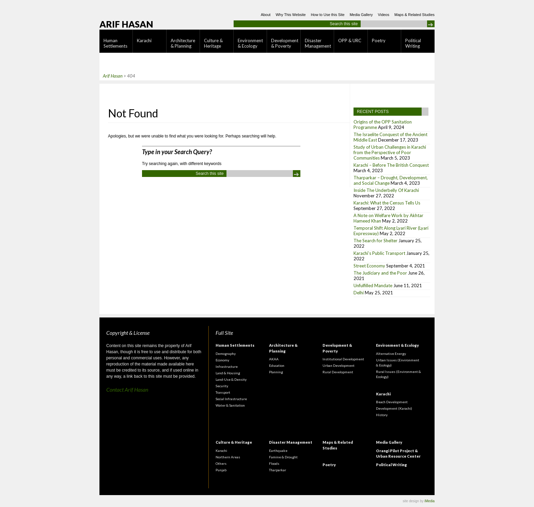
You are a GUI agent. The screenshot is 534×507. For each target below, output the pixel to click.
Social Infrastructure (231, 399)
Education (276, 365)
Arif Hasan (126, 24)
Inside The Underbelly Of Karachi (386, 190)
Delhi (359, 292)
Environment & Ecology (250, 43)
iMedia (430, 501)
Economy (222, 360)
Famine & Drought (283, 457)
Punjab (221, 470)
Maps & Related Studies (414, 15)
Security (222, 386)
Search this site (344, 23)
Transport (223, 392)
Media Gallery (361, 15)
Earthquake (278, 450)
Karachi (144, 40)
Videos (383, 15)
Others (221, 463)
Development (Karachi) (394, 408)
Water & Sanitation (230, 405)
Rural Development (338, 372)
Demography (226, 353)
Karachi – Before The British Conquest (391, 165)
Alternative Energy (391, 353)
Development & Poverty (284, 43)
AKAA (274, 359)
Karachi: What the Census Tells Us (387, 203)
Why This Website (290, 15)
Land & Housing (228, 373)
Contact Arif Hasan (127, 389)
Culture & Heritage (213, 43)
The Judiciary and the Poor (380, 273)
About (266, 15)
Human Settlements (115, 43)
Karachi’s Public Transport (379, 253)
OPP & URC (349, 40)
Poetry (379, 40)
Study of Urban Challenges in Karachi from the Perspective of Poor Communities (390, 152)
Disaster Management (318, 43)
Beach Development (392, 402)
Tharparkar (277, 470)
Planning (276, 372)
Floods (274, 463)
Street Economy (369, 265)
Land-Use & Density (231, 379)
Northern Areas (228, 457)
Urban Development (339, 365)
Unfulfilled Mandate (373, 285)
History (382, 415)
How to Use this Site (328, 15)
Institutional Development (343, 359)
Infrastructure (227, 366)
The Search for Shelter (375, 240)
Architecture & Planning (183, 43)
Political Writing (413, 43)
